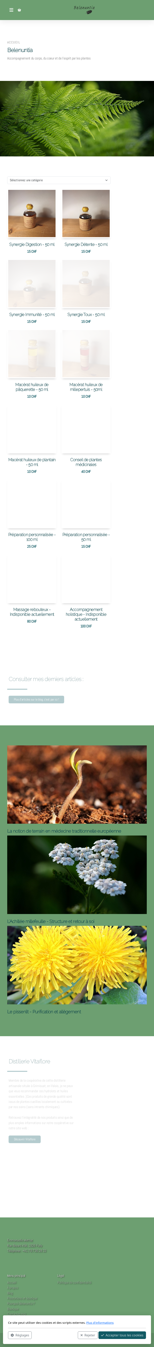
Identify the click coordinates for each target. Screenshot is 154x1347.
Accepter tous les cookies (122, 1335)
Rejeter (87, 1335)
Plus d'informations (100, 1323)
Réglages (20, 1335)
